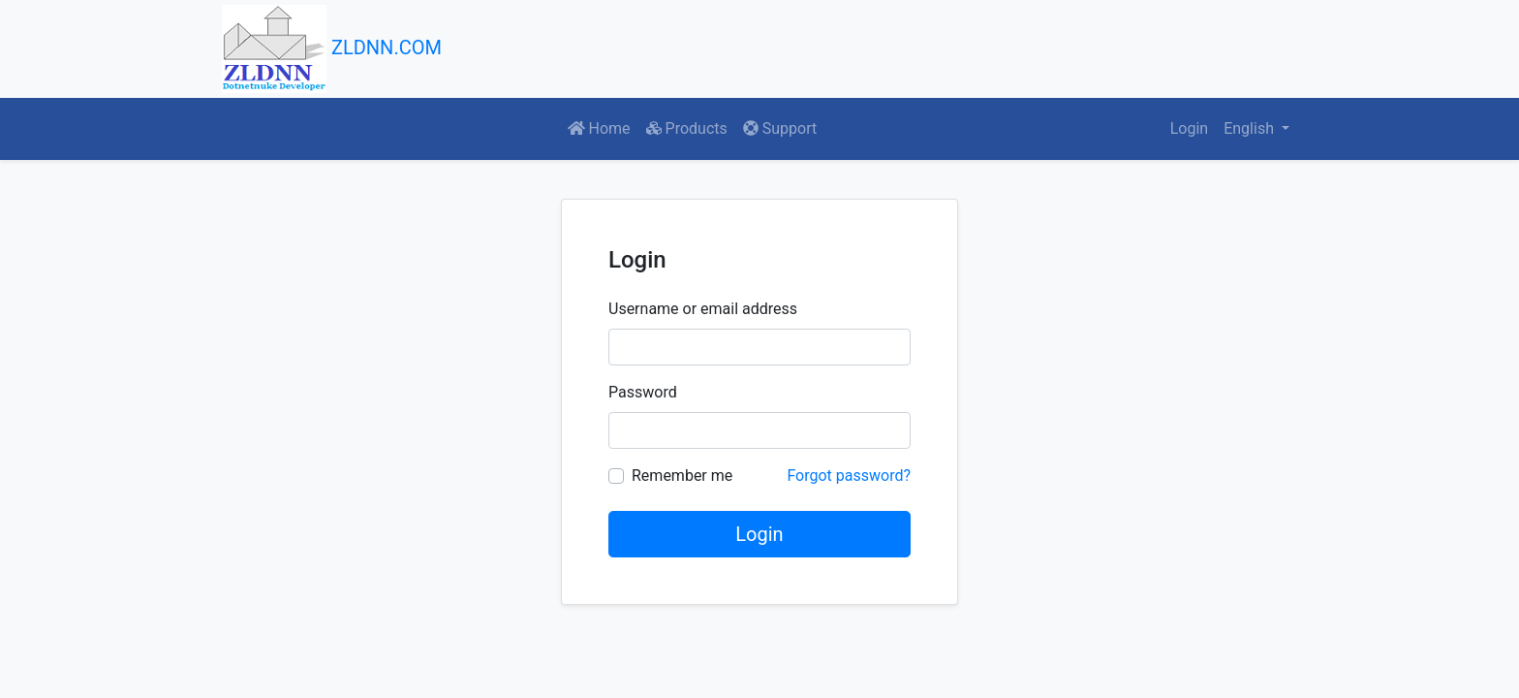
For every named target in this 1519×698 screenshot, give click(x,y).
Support (780, 128)
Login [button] (1189, 128)
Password (642, 392)
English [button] (1251, 128)
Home (599, 128)
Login (759, 534)
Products (687, 128)
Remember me (682, 475)
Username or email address (702, 309)
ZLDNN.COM (332, 49)
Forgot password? (849, 475)
